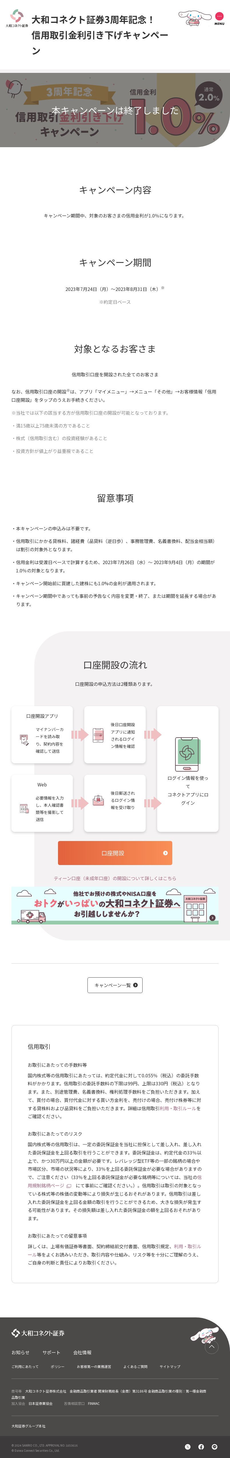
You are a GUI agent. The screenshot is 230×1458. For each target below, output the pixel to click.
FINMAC (94, 1403)
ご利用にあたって (25, 1366)
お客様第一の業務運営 (94, 1366)
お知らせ (20, 1352)
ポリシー (58, 1366)
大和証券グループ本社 (28, 1425)
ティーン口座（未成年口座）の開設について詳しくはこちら (115, 878)
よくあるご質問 (135, 1366)
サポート (51, 1352)
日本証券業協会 (41, 1403)
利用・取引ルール (178, 1108)
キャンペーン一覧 (113, 985)
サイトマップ (170, 1366)
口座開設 (112, 853)
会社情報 (82, 1352)
